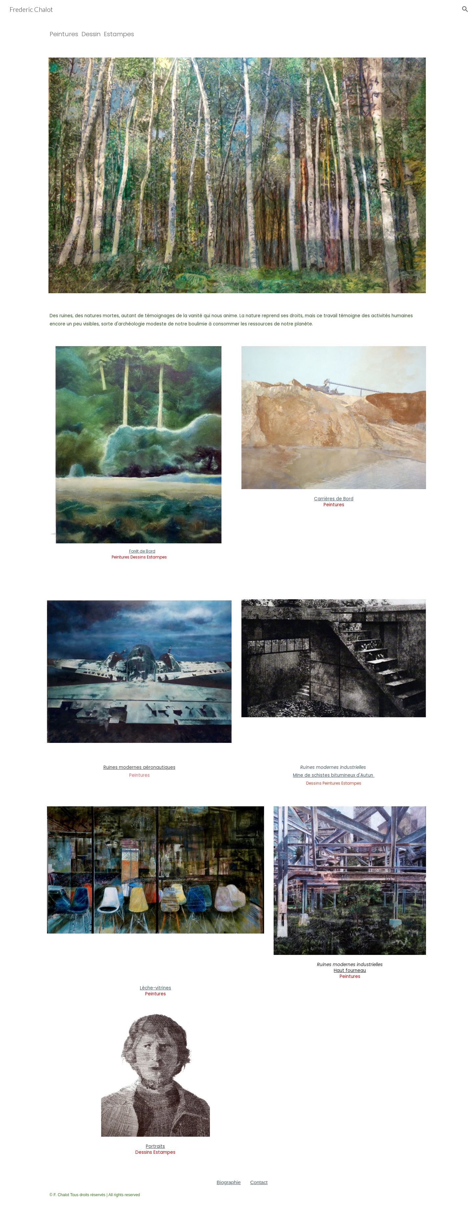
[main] (236, 34)
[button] (465, 9)
